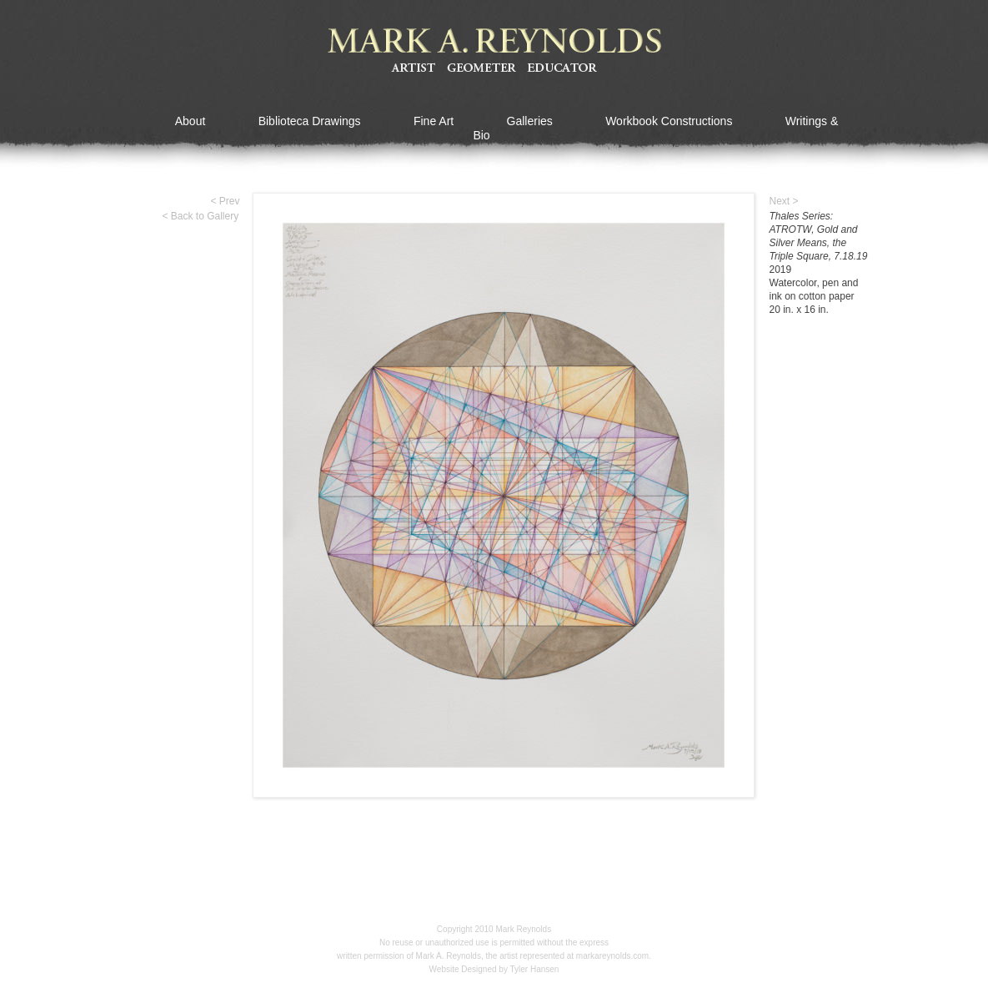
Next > (784, 201)
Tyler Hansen (534, 969)
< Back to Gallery (201, 216)
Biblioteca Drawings (309, 121)
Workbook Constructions (668, 121)
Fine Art (434, 121)
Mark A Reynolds (494, 51)
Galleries (530, 121)
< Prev (225, 201)
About (190, 121)
